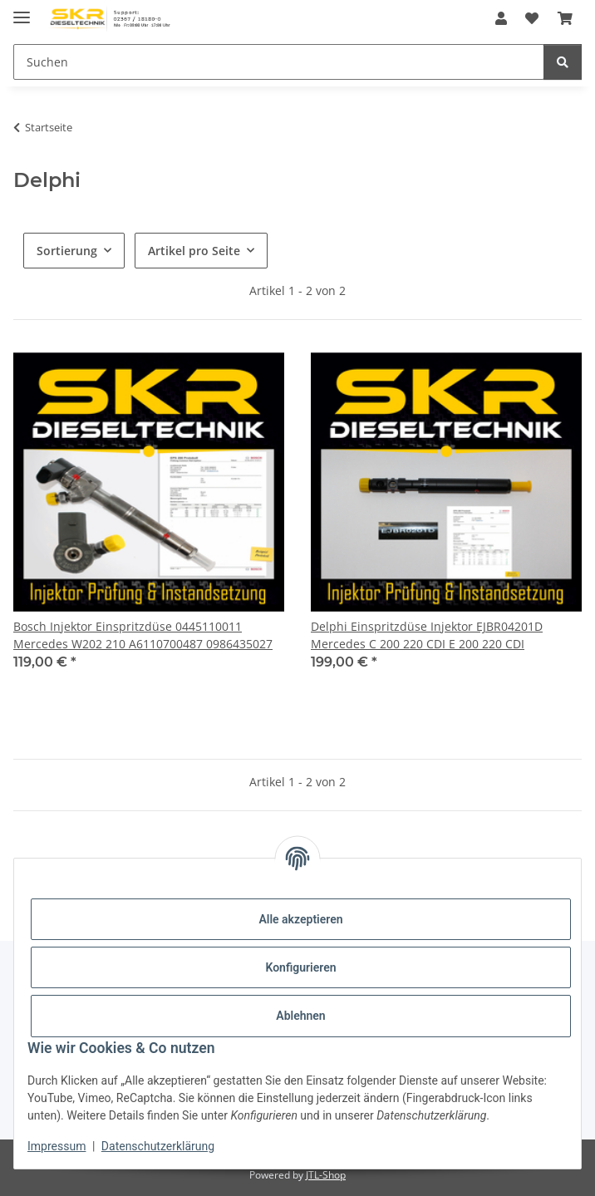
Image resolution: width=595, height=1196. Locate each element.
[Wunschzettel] (532, 18)
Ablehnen (300, 1015)
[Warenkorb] (565, 18)
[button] (501, 18)
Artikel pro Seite (194, 250)
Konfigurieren (300, 967)
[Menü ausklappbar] (21, 10)
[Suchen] (278, 62)
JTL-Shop (326, 1175)
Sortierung (67, 250)
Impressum (56, 1146)
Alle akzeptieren (300, 919)
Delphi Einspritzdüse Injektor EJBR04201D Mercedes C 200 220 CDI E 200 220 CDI (427, 635)
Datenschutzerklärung (157, 1146)
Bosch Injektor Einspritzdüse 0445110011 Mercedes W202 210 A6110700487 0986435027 (143, 635)
